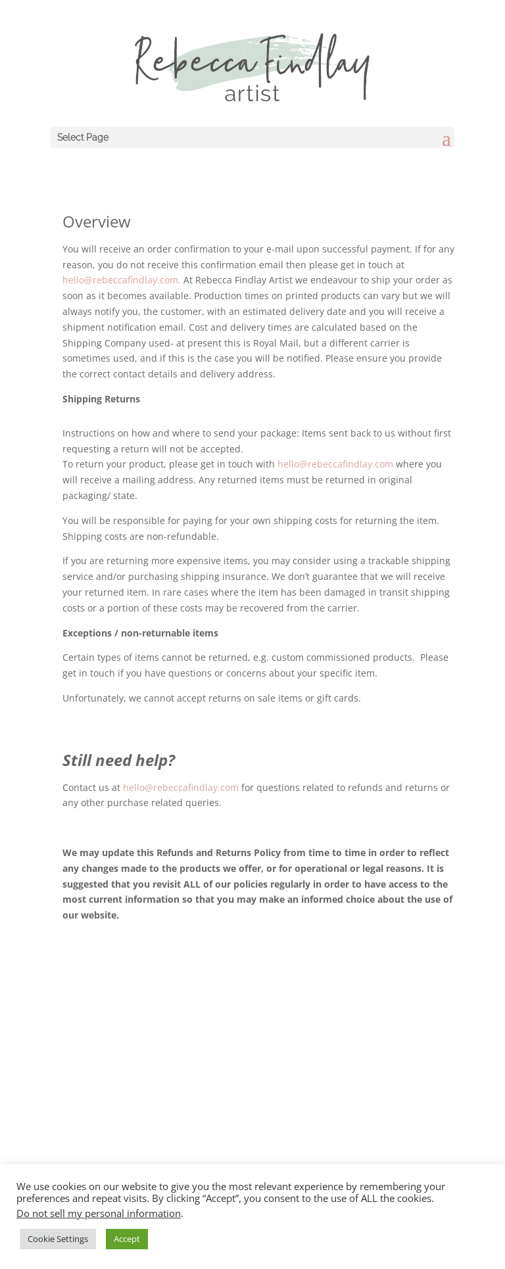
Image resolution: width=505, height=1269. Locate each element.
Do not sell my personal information (98, 1213)
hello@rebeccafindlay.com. (122, 280)
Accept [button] (127, 1239)
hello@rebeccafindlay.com (335, 464)
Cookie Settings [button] (58, 1239)
